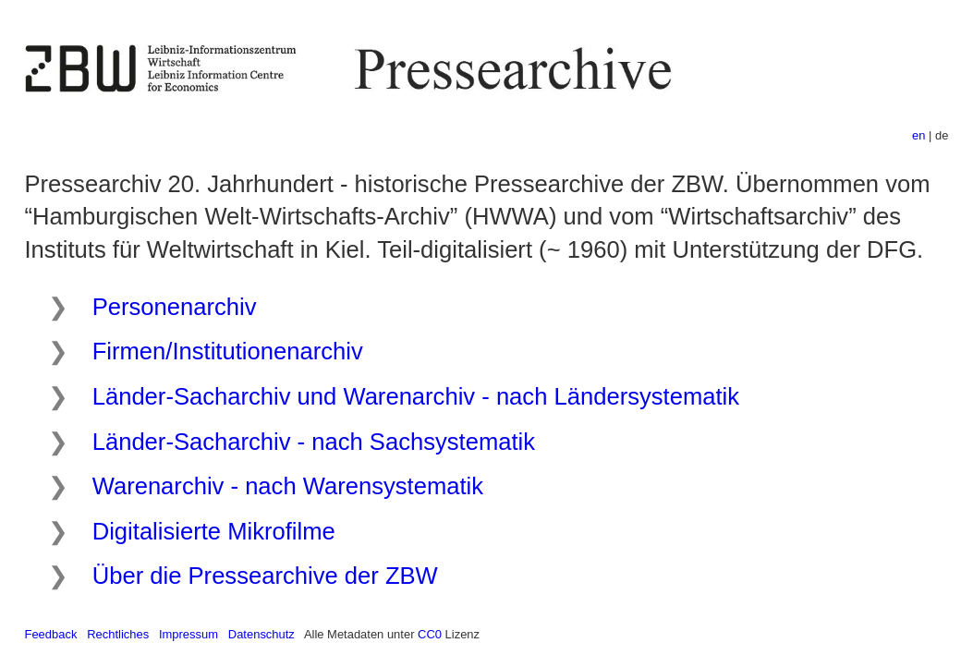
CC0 (430, 634)
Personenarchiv (174, 307)
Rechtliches (118, 634)
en (918, 135)
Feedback (51, 634)
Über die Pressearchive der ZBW (265, 575)
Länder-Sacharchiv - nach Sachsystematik (313, 442)
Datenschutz (261, 634)
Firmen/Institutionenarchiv (227, 351)
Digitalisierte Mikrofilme (213, 531)
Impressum (188, 634)
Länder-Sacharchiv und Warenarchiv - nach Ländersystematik (415, 396)
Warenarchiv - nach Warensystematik (287, 486)
